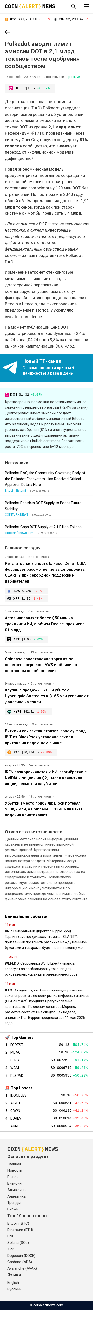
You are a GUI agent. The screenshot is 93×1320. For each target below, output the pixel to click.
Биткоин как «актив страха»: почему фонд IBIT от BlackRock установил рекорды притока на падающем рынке (45, 739)
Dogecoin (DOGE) (21, 1266)
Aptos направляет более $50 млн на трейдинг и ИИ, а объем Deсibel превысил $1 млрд (45, 625)
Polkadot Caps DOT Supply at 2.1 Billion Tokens (43, 527)
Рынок (13, 1187)
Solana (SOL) (18, 1253)
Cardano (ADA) (19, 1272)
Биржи (12, 1219)
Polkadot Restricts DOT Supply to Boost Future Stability (43, 506)
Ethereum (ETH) (20, 1240)
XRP (10, 1259)
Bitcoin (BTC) (18, 1233)
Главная (14, 1174)
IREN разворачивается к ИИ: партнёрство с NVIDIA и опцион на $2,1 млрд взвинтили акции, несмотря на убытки (46, 781)
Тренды (14, 1213)
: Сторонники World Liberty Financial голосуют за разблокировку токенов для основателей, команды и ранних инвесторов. (41, 971)
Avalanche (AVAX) (22, 1279)
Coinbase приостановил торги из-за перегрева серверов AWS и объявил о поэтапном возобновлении (41, 667)
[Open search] (73, 7)
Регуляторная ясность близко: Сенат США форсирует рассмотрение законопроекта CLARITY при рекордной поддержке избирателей (45, 573)
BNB (10, 1246)
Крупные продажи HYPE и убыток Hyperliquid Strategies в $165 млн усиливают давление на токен (47, 698)
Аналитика (16, 1206)
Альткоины (16, 1200)
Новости (14, 1181)
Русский (14, 1299)
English (13, 1293)
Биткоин (14, 1194)
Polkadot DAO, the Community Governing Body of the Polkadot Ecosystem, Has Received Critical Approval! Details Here (45, 479)
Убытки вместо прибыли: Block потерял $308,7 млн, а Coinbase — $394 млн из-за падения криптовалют (44, 812)
